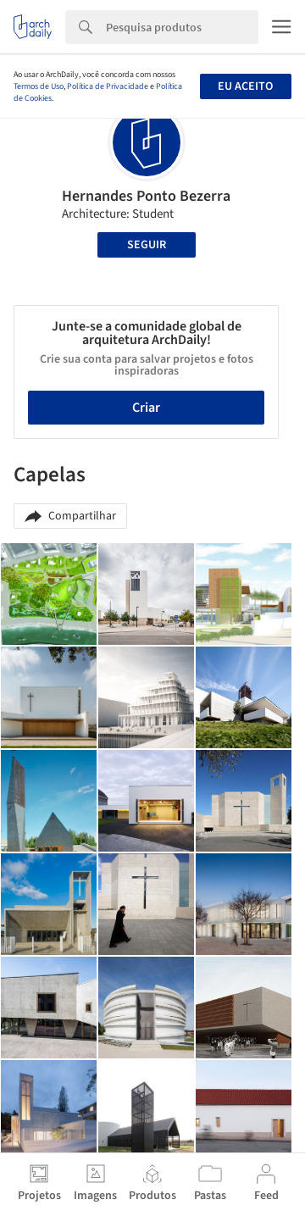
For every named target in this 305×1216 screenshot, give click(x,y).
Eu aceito (245, 86)
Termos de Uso (39, 86)
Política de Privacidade (107, 86)
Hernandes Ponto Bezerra (146, 196)
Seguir (146, 244)
